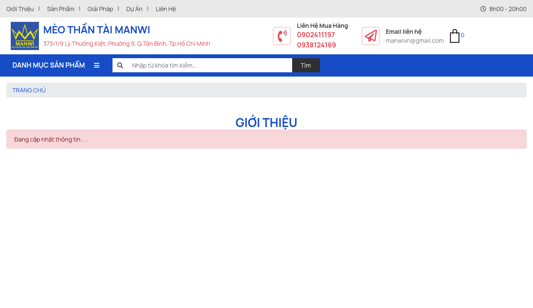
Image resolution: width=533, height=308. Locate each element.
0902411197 (316, 34)
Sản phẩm (60, 9)
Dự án (134, 9)
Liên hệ (166, 9)
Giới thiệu (20, 9)
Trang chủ (29, 90)
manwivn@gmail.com (415, 40)
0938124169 (316, 45)
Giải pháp (100, 9)
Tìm (306, 65)
